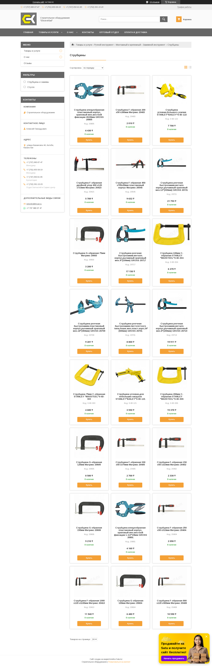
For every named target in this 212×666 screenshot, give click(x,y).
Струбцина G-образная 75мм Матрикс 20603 (89, 254)
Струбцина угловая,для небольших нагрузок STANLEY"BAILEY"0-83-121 (130, 396)
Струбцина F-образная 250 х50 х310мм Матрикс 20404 (172, 529)
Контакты (88, 32)
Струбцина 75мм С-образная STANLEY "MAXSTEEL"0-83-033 (89, 396)
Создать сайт (38, 2)
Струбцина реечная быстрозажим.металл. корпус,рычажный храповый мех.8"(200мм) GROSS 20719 (171, 327)
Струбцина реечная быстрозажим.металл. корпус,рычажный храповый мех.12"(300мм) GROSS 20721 (172, 186)
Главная (28, 32)
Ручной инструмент (104, 45)
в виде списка (190, 68)
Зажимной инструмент (154, 45)
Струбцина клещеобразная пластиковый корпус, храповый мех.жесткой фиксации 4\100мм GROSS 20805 (89, 115)
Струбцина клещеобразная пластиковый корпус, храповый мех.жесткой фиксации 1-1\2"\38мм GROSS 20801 (130, 533)
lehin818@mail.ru (34, 204)
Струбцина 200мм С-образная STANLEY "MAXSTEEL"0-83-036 (171, 396)
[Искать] (164, 19)
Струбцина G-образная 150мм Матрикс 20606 (89, 529)
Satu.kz (119, 659)
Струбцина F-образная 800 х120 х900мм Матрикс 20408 (172, 601)
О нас (70, 32)
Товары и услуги (48, 32)
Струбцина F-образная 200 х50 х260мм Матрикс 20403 (130, 111)
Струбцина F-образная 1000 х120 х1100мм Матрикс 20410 (89, 601)
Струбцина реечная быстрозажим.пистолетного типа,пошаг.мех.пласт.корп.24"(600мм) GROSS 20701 (130, 327)
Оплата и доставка (135, 32)
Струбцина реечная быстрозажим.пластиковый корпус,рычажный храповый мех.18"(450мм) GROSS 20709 (89, 327)
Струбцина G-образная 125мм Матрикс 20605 (89, 463)
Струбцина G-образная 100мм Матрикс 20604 (130, 601)
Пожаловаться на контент (119, 662)
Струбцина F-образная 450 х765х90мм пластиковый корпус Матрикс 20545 (130, 185)
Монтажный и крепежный (128, 45)
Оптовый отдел (109, 32)
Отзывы (28, 63)
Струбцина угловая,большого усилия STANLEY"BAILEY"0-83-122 (172, 112)
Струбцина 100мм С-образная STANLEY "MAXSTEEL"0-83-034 (171, 255)
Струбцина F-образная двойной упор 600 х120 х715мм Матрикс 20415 (89, 185)
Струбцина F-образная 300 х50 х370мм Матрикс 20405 (130, 463)
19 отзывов (154, 2)
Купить (89, 140)
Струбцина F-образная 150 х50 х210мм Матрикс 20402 (172, 463)
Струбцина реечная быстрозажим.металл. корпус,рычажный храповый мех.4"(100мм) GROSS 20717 (130, 257)
